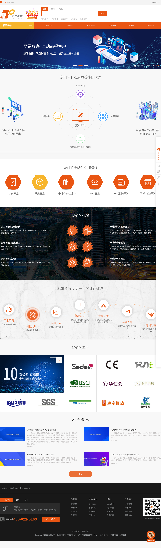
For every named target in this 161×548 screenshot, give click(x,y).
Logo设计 (54, 19)
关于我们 (128, 504)
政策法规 (110, 511)
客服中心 (155, 2)
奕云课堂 (110, 508)
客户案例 (112, 25)
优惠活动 (49, 25)
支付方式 (92, 504)
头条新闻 (110, 515)
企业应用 (74, 515)
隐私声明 (92, 511)
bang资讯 (110, 504)
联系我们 (75, 531)
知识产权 (74, 511)
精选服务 (7, 25)
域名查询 (44, 19)
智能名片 (83, 19)
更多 (80, 474)
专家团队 (128, 508)
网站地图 (85, 531)
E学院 (131, 25)
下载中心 (92, 515)
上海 (8, 2)
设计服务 (74, 508)
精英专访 (128, 515)
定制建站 (74, 19)
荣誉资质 (128, 511)
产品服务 (70, 25)
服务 (45, 9)
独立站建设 (26, 488)
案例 (53, 9)
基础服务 (74, 504)
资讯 (61, 9)
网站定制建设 (14, 488)
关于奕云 (151, 25)
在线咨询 (50, 519)
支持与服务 (91, 25)
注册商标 (64, 19)
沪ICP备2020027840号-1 (87, 535)
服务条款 (92, 508)
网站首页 (140, 65)
